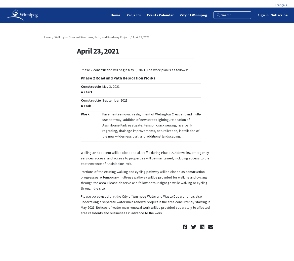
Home (47, 37)
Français (281, 5)
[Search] (232, 15)
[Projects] (133, 15)
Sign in (263, 15)
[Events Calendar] (160, 15)
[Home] (115, 15)
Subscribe (279, 15)
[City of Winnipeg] (193, 15)
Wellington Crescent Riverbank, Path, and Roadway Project (92, 37)
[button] (186, 227)
